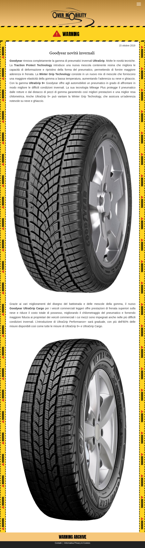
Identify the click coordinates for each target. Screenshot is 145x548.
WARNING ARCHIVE (72, 537)
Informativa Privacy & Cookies (77, 543)
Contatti (58, 543)
